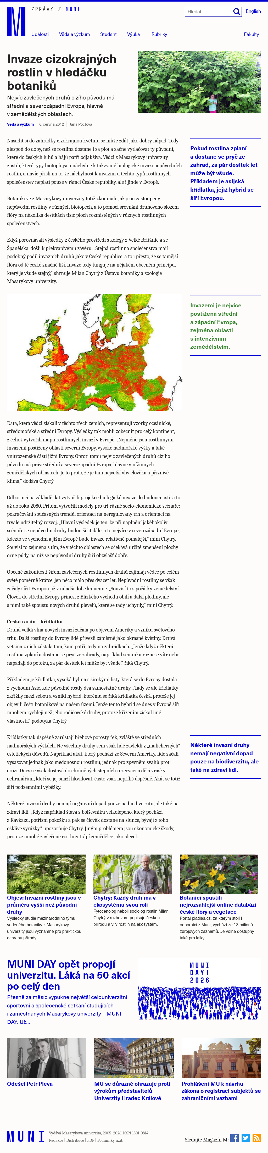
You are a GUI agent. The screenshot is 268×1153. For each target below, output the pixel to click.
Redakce (56, 1140)
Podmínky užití (110, 1140)
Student (108, 34)
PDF (90, 1140)
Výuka (133, 34)
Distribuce (75, 1140)
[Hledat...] (213, 12)
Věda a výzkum (20, 124)
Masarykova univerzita (81, 1133)
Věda (74, 34)
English (253, 11)
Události (40, 34)
